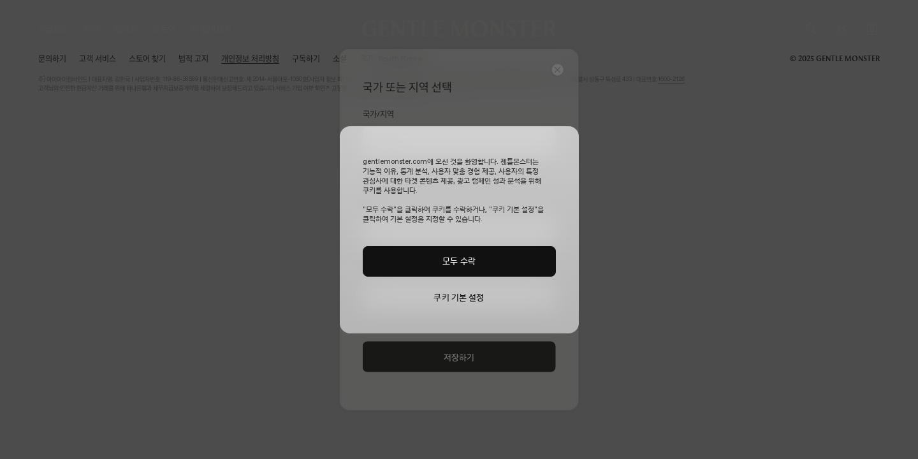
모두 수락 (459, 260)
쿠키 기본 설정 (458, 297)
